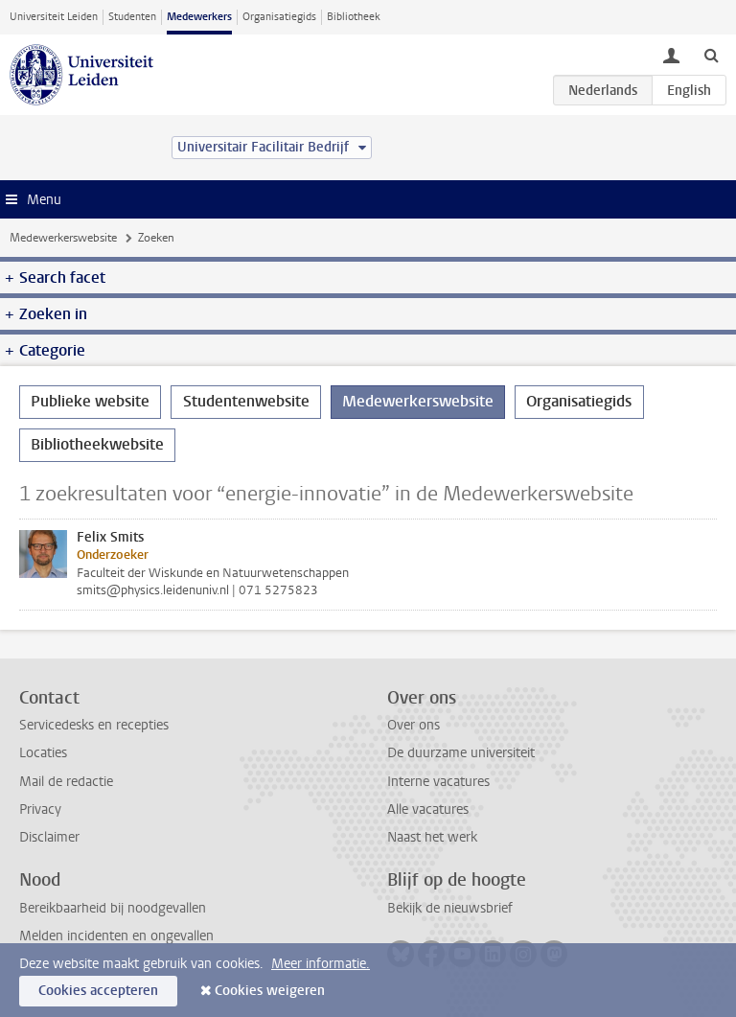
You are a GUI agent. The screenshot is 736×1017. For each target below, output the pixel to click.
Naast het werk (432, 837)
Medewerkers (199, 17)
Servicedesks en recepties (94, 725)
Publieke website (90, 401)
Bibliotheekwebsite (97, 444)
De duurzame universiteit (461, 753)
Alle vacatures (428, 809)
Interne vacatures (438, 782)
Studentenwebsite (246, 401)
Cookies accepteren (98, 991)
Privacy (40, 809)
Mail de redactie (66, 782)
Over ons (413, 725)
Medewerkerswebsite (63, 237)
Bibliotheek (353, 17)
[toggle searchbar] (711, 54)
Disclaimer (49, 837)
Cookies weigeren (270, 991)
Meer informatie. (320, 964)
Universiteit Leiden (54, 17)
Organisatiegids (279, 17)
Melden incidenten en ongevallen (116, 936)
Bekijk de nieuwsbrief (450, 908)
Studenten (132, 17)
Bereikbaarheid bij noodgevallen (112, 908)
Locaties (43, 753)
